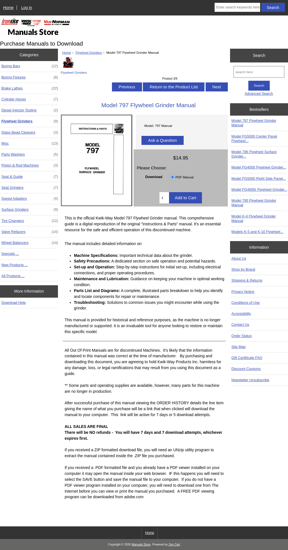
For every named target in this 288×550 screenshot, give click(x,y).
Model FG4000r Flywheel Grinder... (259, 189)
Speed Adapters (29, 198)
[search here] (259, 72)
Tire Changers (29, 221)
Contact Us (240, 324)
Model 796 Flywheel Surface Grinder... (254, 154)
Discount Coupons (246, 369)
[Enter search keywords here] (237, 7)
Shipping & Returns (246, 280)
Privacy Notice (242, 291)
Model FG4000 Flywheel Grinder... (258, 167)
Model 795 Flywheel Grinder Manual (253, 202)
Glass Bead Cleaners (29, 132)
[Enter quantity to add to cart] (164, 197)
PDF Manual (185, 177)
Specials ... (10, 254)
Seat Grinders (29, 187)
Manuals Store (141, 544)
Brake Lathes (29, 88)
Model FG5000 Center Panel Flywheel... (254, 138)
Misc (29, 143)
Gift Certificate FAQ (246, 358)
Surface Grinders (29, 209)
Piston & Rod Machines (29, 165)
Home (8, 7)
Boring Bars (29, 66)
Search (259, 55)
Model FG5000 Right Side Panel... (258, 178)
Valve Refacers (29, 232)
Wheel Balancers (29, 243)
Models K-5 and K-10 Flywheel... (257, 232)
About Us (238, 258)
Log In (26, 7)
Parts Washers (29, 154)
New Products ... (14, 265)
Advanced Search (259, 93)
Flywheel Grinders (89, 52)
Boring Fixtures (29, 77)
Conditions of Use (245, 302)
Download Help (13, 302)
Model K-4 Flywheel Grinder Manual (253, 218)
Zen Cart (174, 544)
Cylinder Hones (29, 99)
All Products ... (12, 276)
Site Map (238, 347)
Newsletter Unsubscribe (250, 380)
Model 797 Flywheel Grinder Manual (253, 122)
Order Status (241, 336)
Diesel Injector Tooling (29, 110)
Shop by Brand (243, 269)
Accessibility (241, 313)
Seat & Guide (29, 176)
